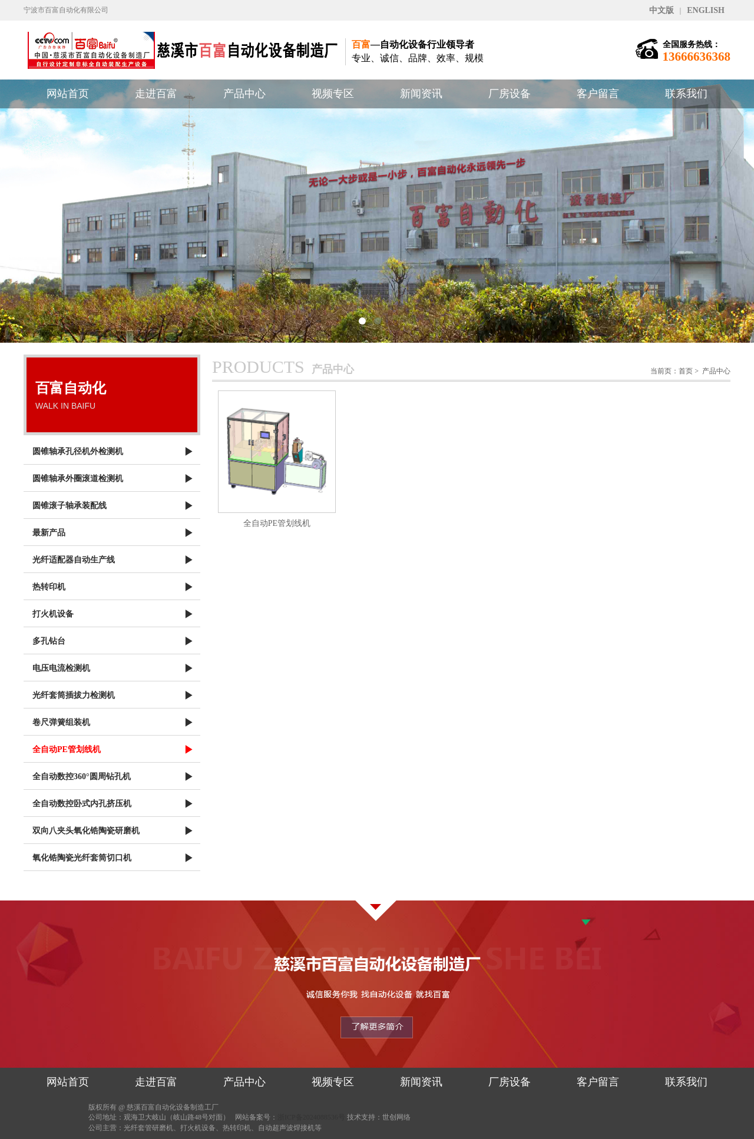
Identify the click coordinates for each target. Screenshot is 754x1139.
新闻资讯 (421, 94)
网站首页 (68, 94)
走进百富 (156, 94)
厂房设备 (509, 94)
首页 (686, 371)
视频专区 (333, 94)
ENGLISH (706, 10)
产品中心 (244, 94)
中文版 (661, 10)
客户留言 (598, 94)
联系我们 (686, 94)
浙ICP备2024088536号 (311, 1117)
